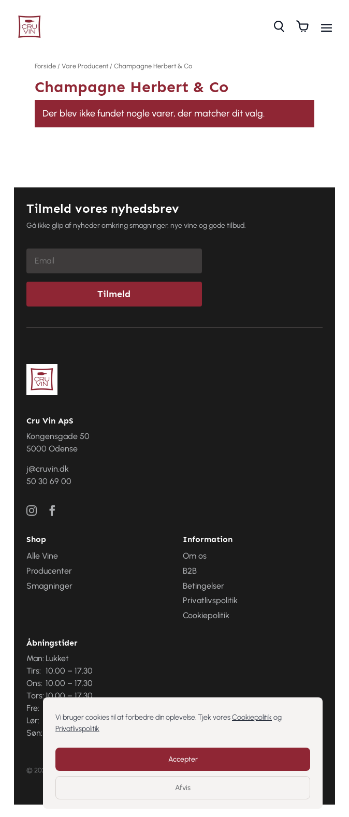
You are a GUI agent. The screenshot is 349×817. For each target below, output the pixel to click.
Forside (45, 66)
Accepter (183, 759)
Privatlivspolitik (77, 728)
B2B (190, 571)
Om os (195, 556)
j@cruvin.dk (47, 469)
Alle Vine (42, 556)
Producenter (49, 571)
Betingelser (203, 586)
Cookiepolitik (252, 717)
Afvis (183, 787)
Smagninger (49, 586)
